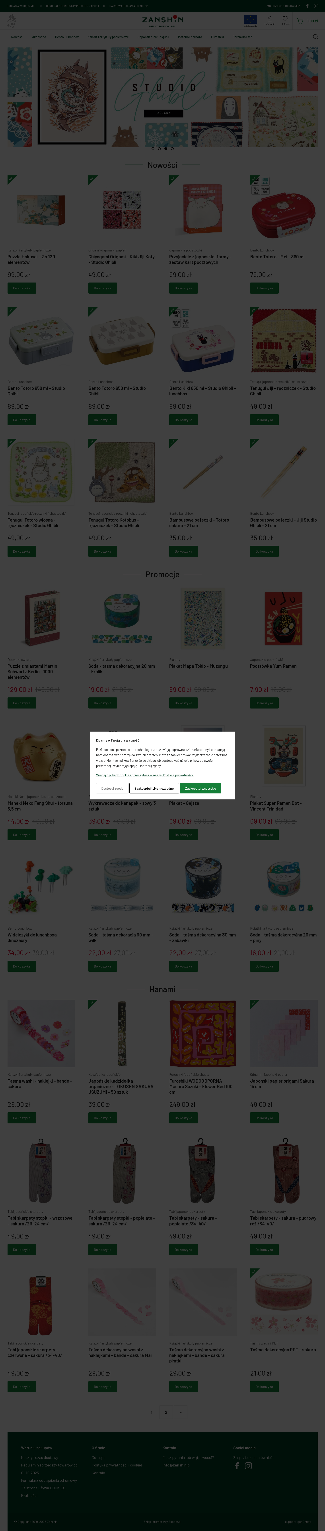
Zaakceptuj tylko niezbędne (154, 788)
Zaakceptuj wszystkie (200, 788)
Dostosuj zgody (112, 788)
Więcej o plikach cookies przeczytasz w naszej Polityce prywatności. (145, 775)
